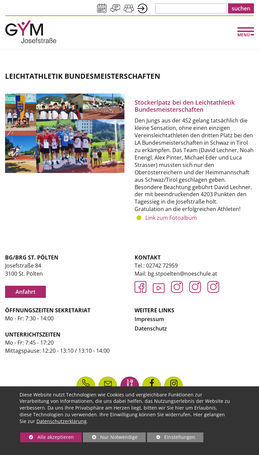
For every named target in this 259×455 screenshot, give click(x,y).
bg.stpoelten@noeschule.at (182, 273)
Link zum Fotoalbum (171, 217)
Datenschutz (151, 328)
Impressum (149, 319)
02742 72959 (162, 265)
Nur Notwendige (110, 438)
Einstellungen (171, 438)
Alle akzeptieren (47, 437)
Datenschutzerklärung (61, 421)
